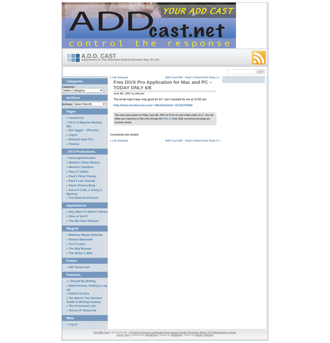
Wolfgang (176, 335)
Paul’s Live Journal (82, 180)
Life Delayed (120, 77)
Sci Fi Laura (77, 244)
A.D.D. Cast (98, 56)
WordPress (152, 335)
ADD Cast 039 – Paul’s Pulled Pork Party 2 (191, 77)
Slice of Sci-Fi (78, 216)
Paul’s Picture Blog (82, 185)
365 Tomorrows (79, 267)
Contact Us (76, 118)
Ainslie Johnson (204, 335)
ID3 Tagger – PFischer (84, 130)
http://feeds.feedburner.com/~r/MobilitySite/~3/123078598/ (152, 105)
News (201, 115)
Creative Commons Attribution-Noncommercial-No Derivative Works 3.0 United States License (183, 332)
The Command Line (82, 306)
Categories (68, 86)
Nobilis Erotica (79, 293)
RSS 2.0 (167, 118)
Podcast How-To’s (81, 139)
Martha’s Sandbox (81, 167)
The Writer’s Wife (80, 253)
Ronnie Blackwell (81, 239)
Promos (74, 144)
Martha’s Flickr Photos (84, 162)
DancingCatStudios (82, 158)
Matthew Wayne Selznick (86, 235)
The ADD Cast (101, 332)
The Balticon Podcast (83, 197)
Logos (73, 134)
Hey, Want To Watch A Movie (88, 211)
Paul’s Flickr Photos (82, 176)
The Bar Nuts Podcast (84, 221)
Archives (67, 104)
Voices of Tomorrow (82, 310)
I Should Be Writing (82, 281)
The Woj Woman (80, 248)
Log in (73, 324)
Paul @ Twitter (79, 171)
